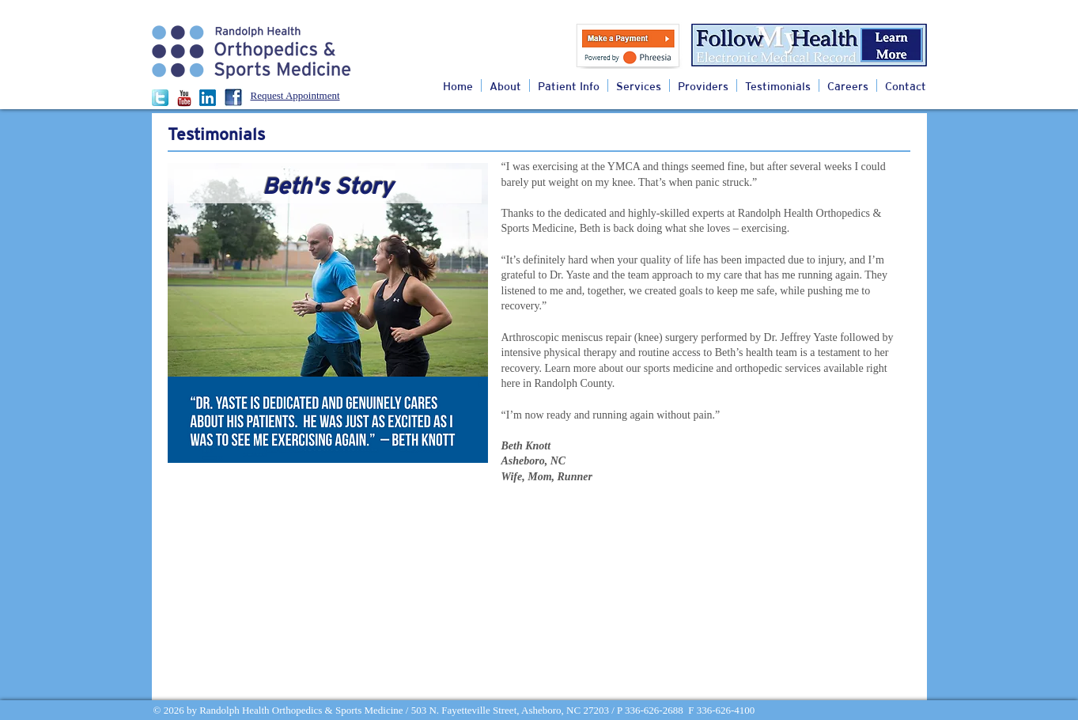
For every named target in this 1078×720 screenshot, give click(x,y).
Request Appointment (295, 95)
